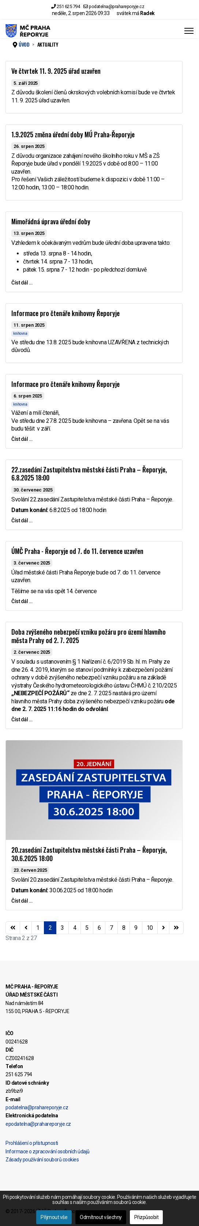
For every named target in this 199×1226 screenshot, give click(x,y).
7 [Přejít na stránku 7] (111, 927)
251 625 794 (68, 6)
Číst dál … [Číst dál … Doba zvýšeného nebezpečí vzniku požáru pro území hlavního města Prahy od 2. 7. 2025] (21, 719)
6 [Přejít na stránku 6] (99, 927)
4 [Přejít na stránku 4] (74, 927)
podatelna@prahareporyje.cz (116, 6)
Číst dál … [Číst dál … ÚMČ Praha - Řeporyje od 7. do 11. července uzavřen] (21, 601)
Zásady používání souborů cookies (42, 1159)
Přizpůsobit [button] (146, 1217)
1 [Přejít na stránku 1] (38, 927)
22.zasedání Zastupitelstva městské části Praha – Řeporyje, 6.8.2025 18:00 (89, 474)
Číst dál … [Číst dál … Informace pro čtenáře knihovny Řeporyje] (21, 439)
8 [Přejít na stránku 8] (123, 927)
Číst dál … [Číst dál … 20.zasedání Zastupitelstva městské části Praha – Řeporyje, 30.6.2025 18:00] (21, 901)
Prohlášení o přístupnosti (31, 1143)
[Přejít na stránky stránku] (26, 928)
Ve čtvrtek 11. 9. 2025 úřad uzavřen (56, 71)
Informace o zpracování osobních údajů (47, 1151)
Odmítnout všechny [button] (101, 1217)
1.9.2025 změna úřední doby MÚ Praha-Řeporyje (73, 134)
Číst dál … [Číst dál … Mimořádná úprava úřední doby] (21, 283)
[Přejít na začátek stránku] (12, 928)
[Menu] (189, 31)
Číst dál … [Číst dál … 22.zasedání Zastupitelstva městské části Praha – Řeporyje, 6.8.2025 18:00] (21, 520)
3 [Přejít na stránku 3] (62, 927)
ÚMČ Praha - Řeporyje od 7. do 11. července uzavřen (77, 551)
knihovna (20, 333)
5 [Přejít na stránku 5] (87, 927)
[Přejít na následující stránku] (163, 928)
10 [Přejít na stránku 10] (150, 927)
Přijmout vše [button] (54, 1217)
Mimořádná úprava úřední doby (50, 221)
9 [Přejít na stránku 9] (136, 927)
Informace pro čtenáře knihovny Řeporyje (65, 313)
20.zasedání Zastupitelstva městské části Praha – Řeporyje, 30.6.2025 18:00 (89, 854)
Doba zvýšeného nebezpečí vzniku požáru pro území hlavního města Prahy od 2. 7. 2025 (88, 636)
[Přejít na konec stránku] (176, 928)
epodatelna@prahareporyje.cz (38, 1124)
